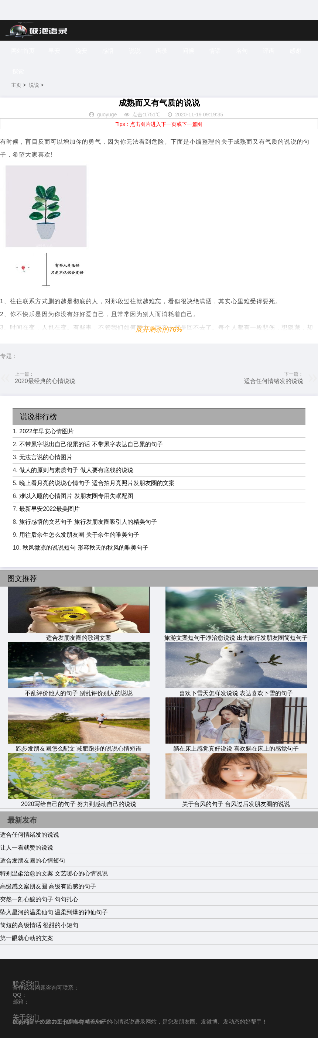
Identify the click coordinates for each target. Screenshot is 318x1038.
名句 (242, 51)
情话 (215, 51)
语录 (161, 51)
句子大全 (94, 1022)
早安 (54, 51)
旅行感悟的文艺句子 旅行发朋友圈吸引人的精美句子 (88, 522)
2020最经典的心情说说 (45, 381)
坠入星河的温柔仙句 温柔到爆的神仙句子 (54, 912)
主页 (16, 85)
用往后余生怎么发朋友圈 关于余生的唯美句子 (79, 535)
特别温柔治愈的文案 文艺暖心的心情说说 (54, 873)
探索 (18, 71)
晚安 (81, 51)
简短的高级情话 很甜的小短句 (39, 925)
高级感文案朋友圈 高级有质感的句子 (48, 886)
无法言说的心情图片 (45, 457)
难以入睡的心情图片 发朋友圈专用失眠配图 (76, 496)
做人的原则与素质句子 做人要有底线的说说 (76, 470)
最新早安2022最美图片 (49, 509)
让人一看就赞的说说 (26, 847)
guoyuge (107, 114)
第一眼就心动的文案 (26, 938)
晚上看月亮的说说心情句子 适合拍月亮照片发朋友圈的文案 (96, 483)
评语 (268, 51)
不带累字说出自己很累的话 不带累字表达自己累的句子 (91, 444)
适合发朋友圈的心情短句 (32, 860)
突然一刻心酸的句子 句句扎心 (39, 899)
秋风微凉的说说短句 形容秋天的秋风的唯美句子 (85, 547)
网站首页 (23, 51)
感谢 (295, 51)
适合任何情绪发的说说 (273, 381)
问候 (188, 51)
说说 (135, 51)
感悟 (108, 51)
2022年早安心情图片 (46, 431)
